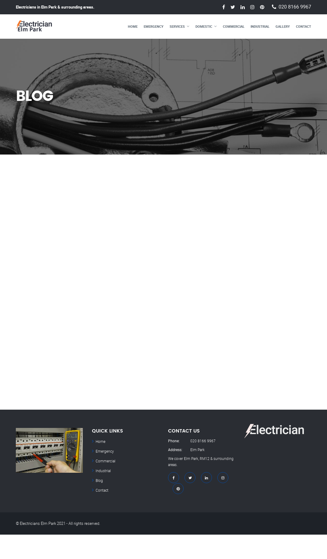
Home (133, 26)
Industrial (260, 26)
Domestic (203, 26)
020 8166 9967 (295, 7)
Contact (303, 26)
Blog (99, 480)
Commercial (233, 26)
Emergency (154, 26)
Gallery (283, 26)
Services (177, 26)
